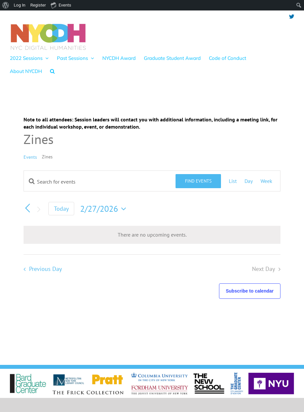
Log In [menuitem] (19, 5)
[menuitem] (5, 5)
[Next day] (38, 209)
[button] (52, 71)
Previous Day (45, 269)
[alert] (152, 234)
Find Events (198, 181)
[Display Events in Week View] (266, 181)
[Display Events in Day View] (249, 181)
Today (61, 208)
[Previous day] (27, 208)
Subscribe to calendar (250, 291)
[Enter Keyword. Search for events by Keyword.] (100, 181)
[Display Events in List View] (233, 181)
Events (30, 157)
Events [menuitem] (61, 5)
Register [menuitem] (38, 5)
